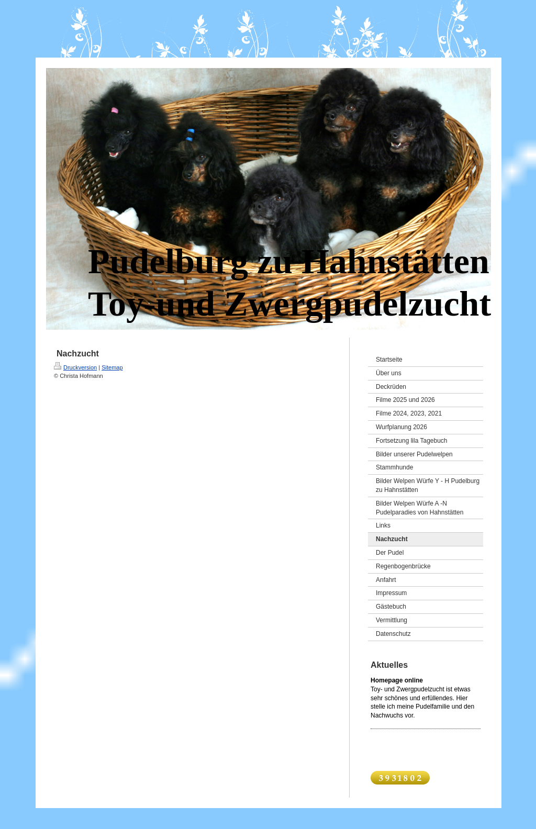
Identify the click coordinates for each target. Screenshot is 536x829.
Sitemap (112, 367)
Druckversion (75, 367)
